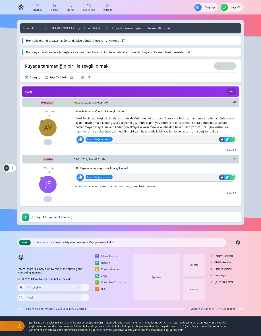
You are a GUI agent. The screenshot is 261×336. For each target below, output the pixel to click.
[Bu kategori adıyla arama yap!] (231, 91)
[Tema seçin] (21, 297)
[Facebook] (237, 242)
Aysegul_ (35, 77)
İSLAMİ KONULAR (62, 28)
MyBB (48, 308)
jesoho (151, 186)
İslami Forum (32, 28)
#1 (234, 102)
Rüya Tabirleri (93, 28)
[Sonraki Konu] (230, 66)
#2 (234, 159)
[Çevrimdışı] (41, 121)
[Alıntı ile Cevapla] (230, 150)
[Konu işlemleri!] (9, 168)
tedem (231, 308)
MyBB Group (76, 308)
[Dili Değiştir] (53, 287)
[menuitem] (37, 7)
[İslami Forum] (21, 7)
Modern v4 (197, 308)
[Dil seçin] (21, 287)
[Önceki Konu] (219, 66)
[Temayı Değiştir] (53, 297)
